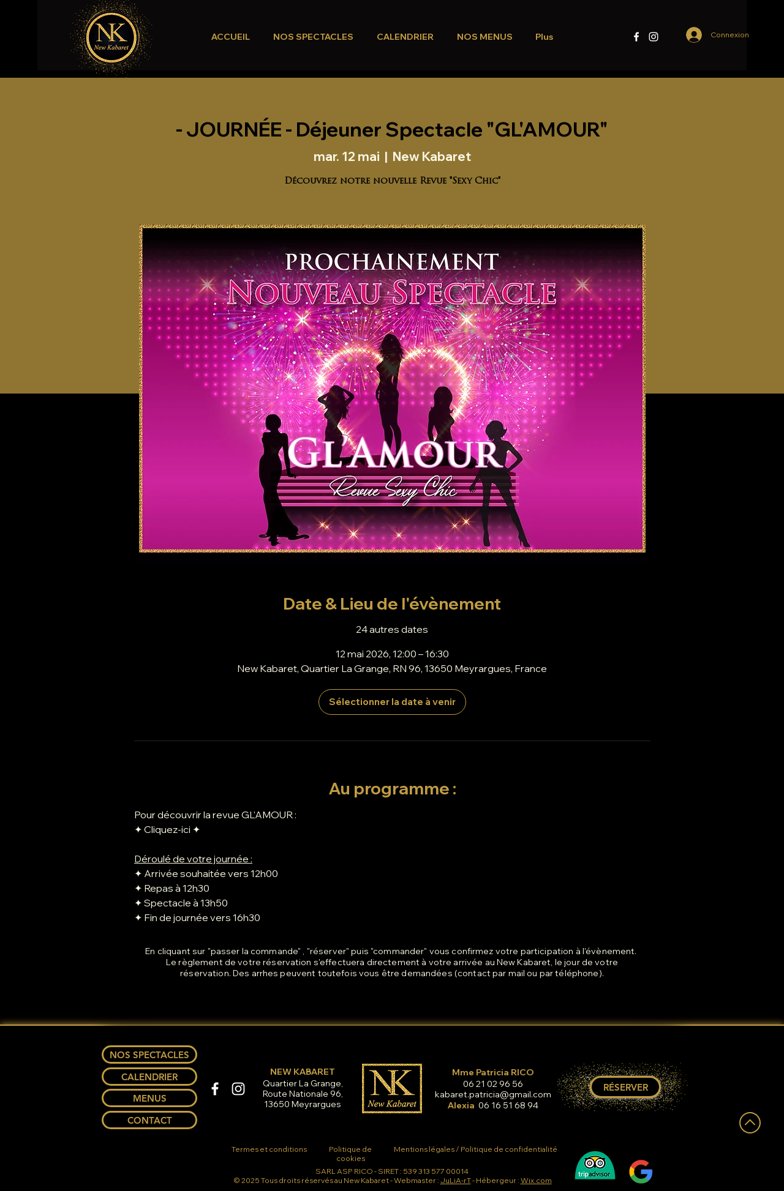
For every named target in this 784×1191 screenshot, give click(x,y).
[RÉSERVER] (625, 1087)
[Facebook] (636, 37)
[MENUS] (149, 1098)
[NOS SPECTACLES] (149, 1054)
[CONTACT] (149, 1120)
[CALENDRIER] (149, 1076)
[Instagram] (653, 37)
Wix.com (536, 1180)
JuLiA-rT (455, 1180)
